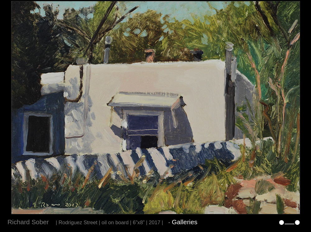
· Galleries (182, 221)
